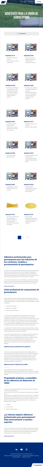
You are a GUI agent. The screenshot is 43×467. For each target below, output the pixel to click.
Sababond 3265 (28, 85)
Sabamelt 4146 (10, 214)
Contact (23, 1)
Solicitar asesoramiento (9, 286)
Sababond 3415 (28, 121)
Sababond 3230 (28, 55)
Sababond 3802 (10, 184)
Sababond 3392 (10, 121)
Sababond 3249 (10, 85)
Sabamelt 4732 (28, 214)
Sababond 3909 (28, 184)
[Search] (30, 1)
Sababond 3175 (10, 55)
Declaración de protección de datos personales (12, 455)
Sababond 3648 (10, 153)
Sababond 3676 (28, 153)
